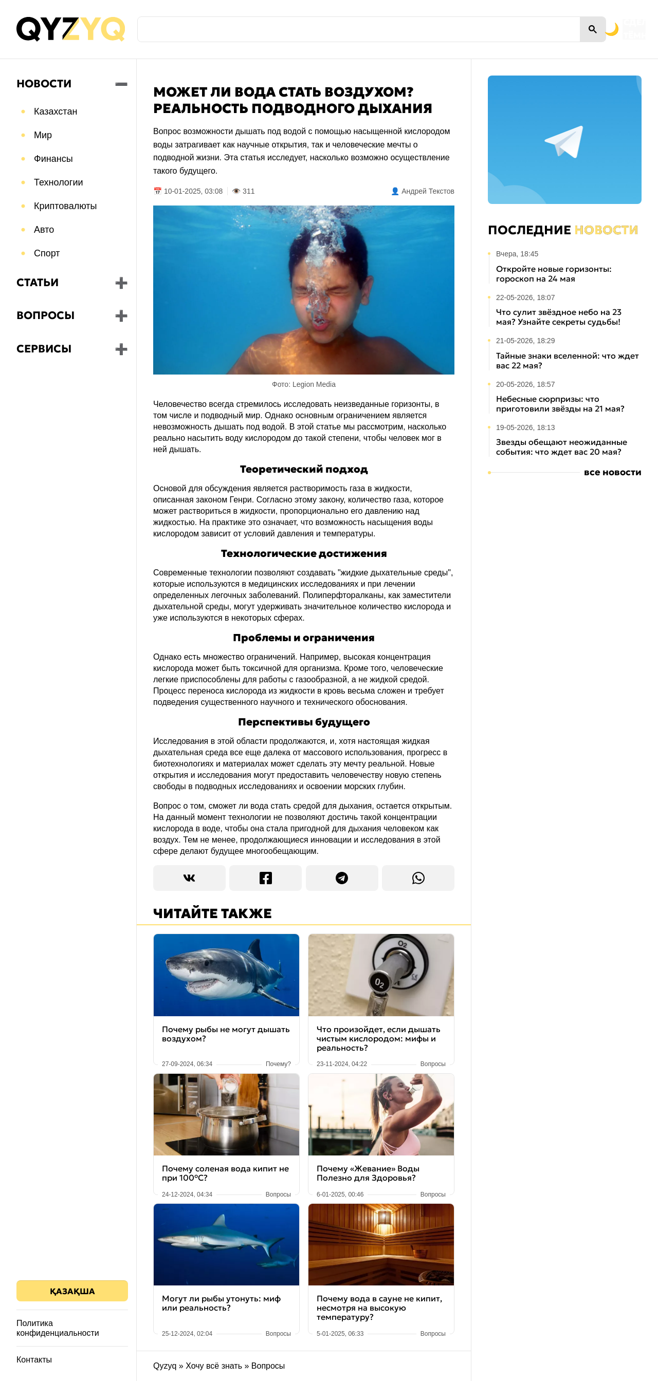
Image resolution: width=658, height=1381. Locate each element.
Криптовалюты (65, 206)
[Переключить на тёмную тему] (564, 29)
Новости (43, 83)
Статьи (37, 282)
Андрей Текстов (427, 191)
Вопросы (45, 315)
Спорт (47, 253)
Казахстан (55, 111)
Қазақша (72, 1291)
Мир (43, 135)
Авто (44, 230)
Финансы (53, 159)
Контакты (34, 1359)
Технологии (58, 182)
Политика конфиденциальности (57, 1328)
